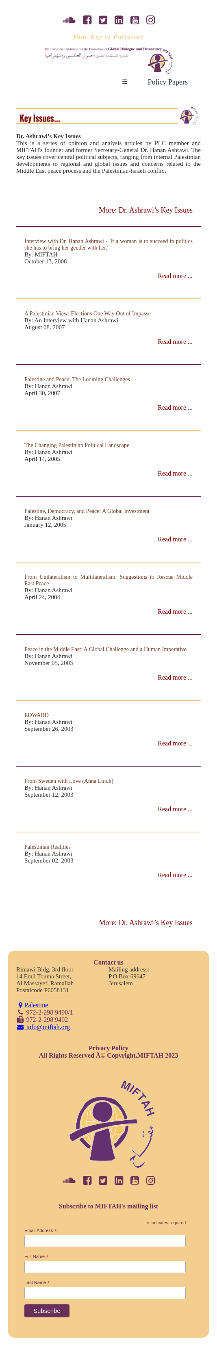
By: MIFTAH (41, 254)
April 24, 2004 (42, 597)
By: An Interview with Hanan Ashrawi (71, 320)
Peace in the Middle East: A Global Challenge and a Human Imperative (105, 649)
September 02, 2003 (48, 860)
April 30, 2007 (42, 393)
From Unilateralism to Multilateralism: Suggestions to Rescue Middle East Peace (108, 580)
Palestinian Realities (47, 847)
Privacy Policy (108, 1048)
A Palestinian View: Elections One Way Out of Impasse (87, 314)
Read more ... (175, 275)
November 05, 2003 (48, 663)
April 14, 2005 (42, 459)
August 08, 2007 (44, 327)
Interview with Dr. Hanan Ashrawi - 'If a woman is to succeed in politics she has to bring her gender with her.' (108, 244)
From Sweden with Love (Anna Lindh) (68, 781)
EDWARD (36, 715)
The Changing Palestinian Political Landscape (76, 445)
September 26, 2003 (48, 729)
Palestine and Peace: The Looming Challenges (77, 379)
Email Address (40, 1231)
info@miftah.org (43, 1026)
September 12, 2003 (48, 794)
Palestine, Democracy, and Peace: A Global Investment (87, 511)
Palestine (32, 1005)
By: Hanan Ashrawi (48, 386)
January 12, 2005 (45, 524)
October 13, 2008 (45, 261)
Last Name (37, 1283)
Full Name (36, 1257)
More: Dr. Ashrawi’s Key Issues (146, 210)
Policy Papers (168, 82)
